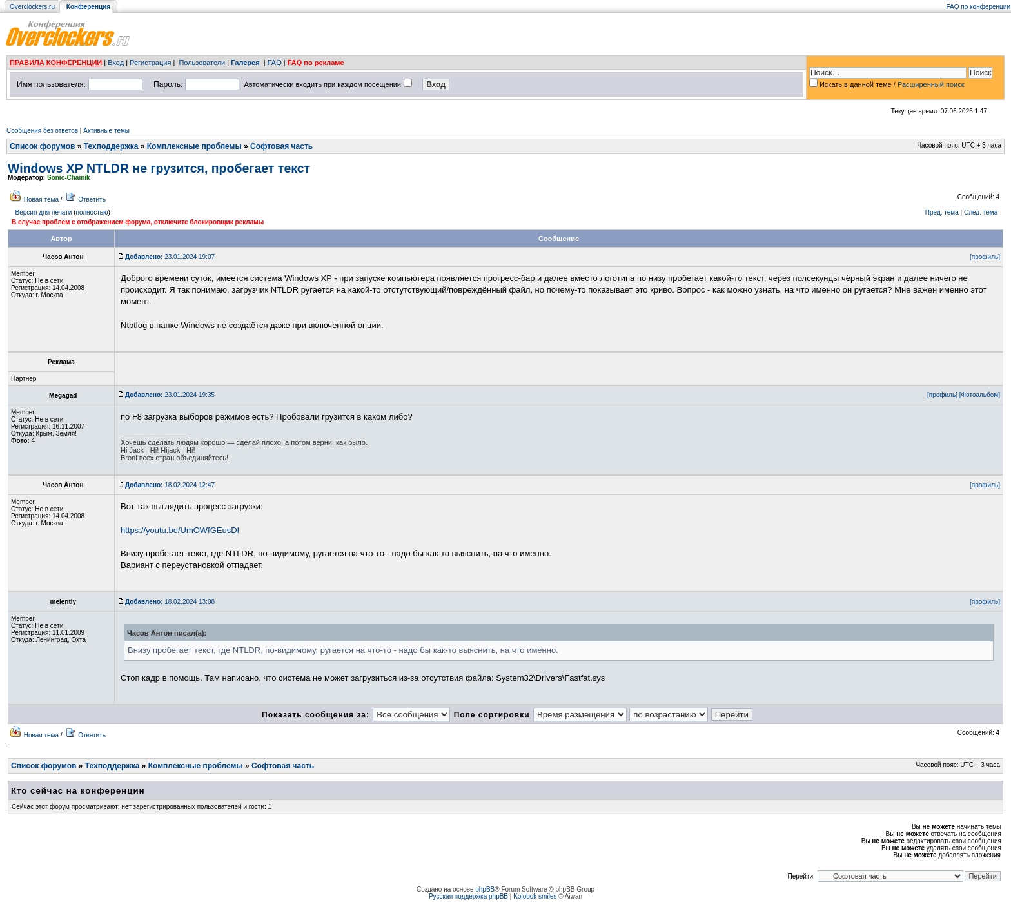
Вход (116, 62)
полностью (91, 212)
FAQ (275, 62)
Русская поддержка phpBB (468, 896)
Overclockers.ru (32, 6)
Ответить (92, 199)
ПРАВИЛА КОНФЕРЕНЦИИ (56, 62)
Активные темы (106, 130)
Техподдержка (111, 146)
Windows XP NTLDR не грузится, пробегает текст (159, 168)
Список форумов (42, 146)
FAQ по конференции (978, 6)
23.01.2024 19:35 (170, 394)
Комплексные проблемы (194, 146)
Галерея (245, 62)
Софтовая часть (281, 146)
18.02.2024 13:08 (170, 601)
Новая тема (41, 199)
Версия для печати (43, 212)
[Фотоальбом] (979, 394)
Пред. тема (942, 212)
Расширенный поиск (931, 84)
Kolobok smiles (534, 896)
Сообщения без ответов (42, 130)
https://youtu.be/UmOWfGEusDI (180, 530)
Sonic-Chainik (68, 177)
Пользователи (202, 62)
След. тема (980, 212)
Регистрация (150, 62)
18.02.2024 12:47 (170, 485)
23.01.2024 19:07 (170, 256)
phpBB (485, 889)
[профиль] (985, 256)
